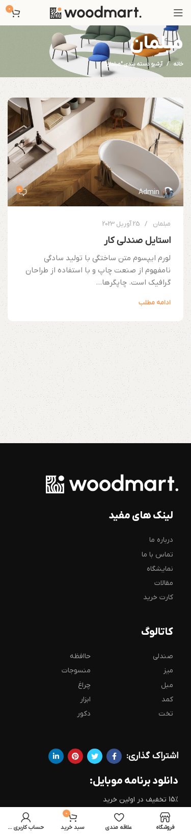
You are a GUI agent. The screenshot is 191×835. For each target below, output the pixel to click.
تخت (165, 714)
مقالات (163, 583)
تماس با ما (157, 555)
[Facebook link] (114, 756)
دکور (84, 714)
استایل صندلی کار (137, 240)
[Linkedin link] (56, 756)
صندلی (163, 656)
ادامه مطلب (155, 302)
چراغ (84, 685)
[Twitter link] (94, 756)
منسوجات (76, 670)
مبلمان (162, 224)
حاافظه (80, 656)
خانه (178, 64)
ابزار (85, 699)
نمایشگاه (160, 569)
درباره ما (161, 540)
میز (168, 670)
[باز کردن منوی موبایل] (178, 13)
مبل (167, 685)
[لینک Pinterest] (75, 756)
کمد (167, 699)
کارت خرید (158, 597)
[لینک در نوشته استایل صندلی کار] (95, 152)
